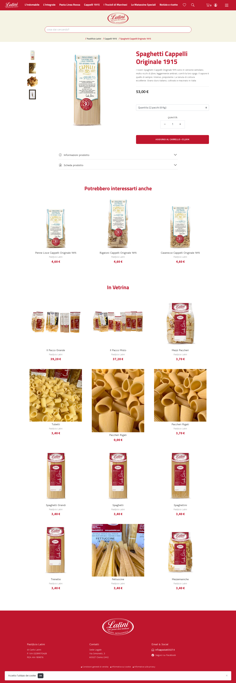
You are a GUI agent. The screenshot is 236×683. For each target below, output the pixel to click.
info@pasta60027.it (165, 649)
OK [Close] (40, 675)
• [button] (172, 139)
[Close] (226, 675)
